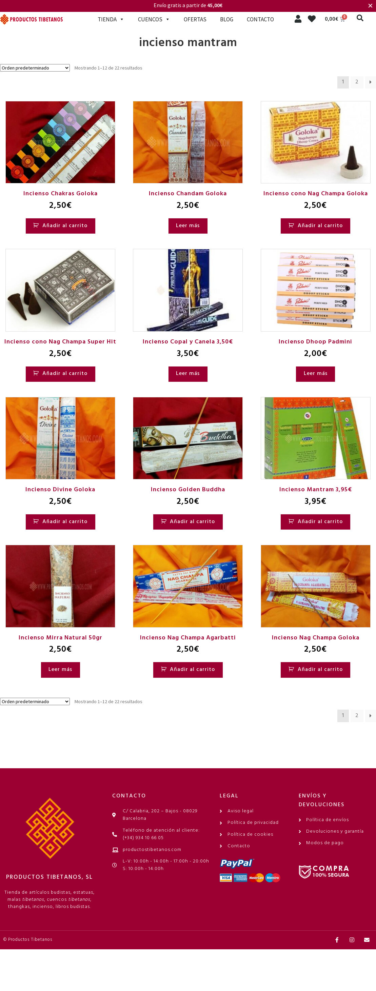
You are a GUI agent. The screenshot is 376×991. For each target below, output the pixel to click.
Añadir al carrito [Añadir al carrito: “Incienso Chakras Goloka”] (64, 225)
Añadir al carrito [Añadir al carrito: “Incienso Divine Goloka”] (64, 521)
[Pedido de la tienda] (35, 68)
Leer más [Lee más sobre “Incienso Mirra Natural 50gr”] (60, 669)
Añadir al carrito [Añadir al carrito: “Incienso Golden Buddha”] (192, 521)
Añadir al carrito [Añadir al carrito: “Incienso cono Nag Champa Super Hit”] (64, 373)
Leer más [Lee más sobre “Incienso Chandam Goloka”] (188, 225)
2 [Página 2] (357, 82)
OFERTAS (195, 19)
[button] (360, 18)
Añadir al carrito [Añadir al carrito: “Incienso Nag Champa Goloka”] (320, 669)
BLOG (226, 19)
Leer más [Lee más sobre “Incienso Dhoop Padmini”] (316, 373)
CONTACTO (260, 19)
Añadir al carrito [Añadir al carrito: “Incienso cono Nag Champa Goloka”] (320, 225)
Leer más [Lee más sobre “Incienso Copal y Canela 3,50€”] (188, 373)
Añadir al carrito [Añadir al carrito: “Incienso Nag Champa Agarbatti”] (192, 669)
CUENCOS (154, 19)
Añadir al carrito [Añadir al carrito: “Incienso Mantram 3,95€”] (320, 521)
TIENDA (111, 19)
